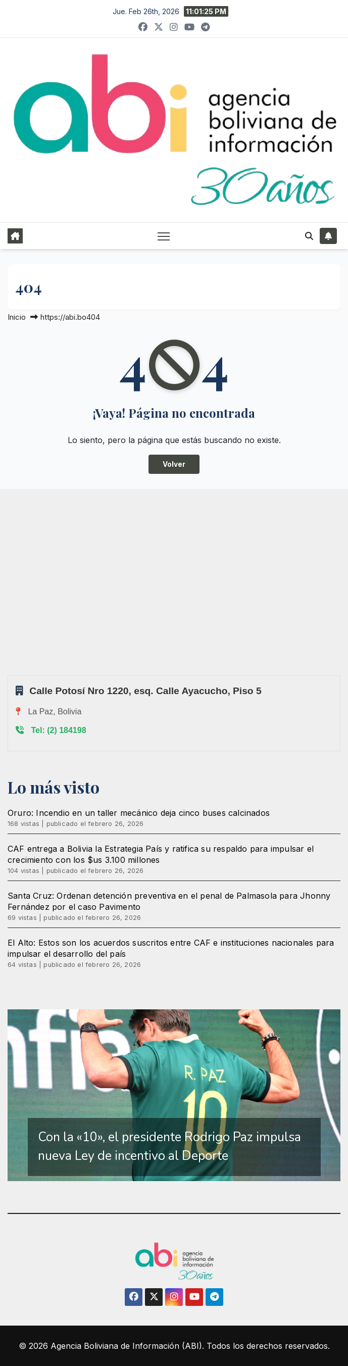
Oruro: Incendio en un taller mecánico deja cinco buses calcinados (139, 813)
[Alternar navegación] (163, 235)
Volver (174, 464)
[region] (174, 1095)
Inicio (17, 317)
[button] (309, 236)
